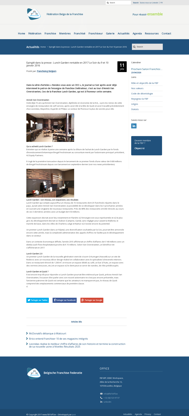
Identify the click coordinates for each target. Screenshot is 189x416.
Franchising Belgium (46, 71)
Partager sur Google (93, 300)
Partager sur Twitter (39, 300)
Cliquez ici (139, 148)
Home (43, 46)
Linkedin (155, 3)
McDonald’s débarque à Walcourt (47, 333)
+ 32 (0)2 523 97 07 (112, 397)
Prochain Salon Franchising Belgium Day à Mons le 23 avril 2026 (147, 69)
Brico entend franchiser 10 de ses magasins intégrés (58, 338)
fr (161, 3)
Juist (74, 414)
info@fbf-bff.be (111, 393)
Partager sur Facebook (65, 300)
